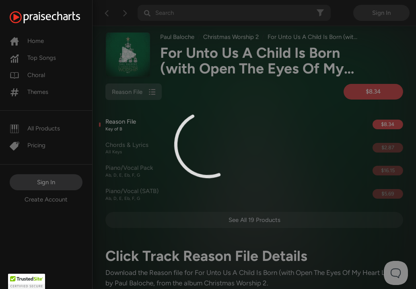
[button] (26, 281)
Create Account (46, 199)
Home (27, 41)
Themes (29, 92)
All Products (35, 128)
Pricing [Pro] (27, 145)
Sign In (46, 182)
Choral (27, 75)
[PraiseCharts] (55, 17)
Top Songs (33, 57)
